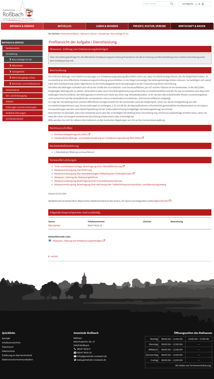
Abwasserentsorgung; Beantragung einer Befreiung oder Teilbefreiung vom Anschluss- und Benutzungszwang (110, 184)
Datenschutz (8, 350)
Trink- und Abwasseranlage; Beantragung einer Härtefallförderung (88, 166)
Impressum (7, 346)
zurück (53, 256)
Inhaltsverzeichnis (11, 342)
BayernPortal (160, 200)
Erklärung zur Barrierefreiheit (17, 355)
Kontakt (6, 338)
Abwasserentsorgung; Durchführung (73, 169)
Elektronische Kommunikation (17, 359)
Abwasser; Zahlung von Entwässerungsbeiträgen (77, 240)
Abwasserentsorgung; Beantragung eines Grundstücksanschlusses (88, 180)
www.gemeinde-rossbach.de (91, 359)
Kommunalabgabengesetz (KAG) (70, 134)
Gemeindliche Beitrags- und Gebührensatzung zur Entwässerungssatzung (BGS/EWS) (97, 137)
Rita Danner (54, 225)
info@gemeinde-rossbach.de (92, 356)
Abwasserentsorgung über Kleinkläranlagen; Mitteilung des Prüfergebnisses (93, 173)
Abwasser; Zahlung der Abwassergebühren (76, 177)
